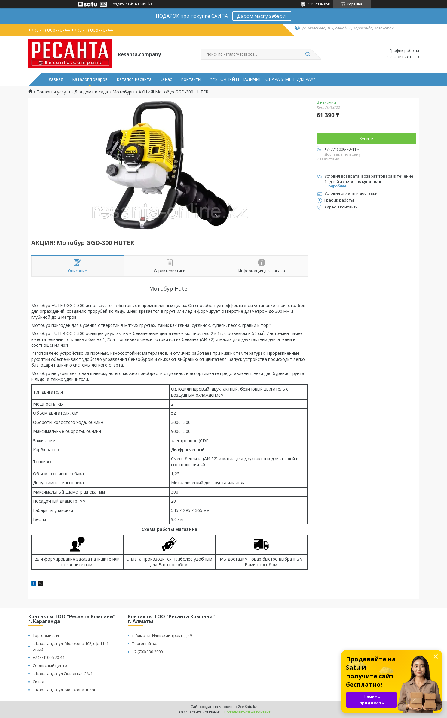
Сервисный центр (50, 665)
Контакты (191, 79)
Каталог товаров (90, 79)
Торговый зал (46, 635)
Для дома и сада (91, 92)
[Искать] (308, 54)
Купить (366, 138)
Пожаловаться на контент (247, 712)
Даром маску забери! (261, 16)
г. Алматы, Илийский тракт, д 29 (162, 635)
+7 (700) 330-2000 (147, 651)
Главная (54, 79)
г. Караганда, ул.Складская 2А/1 (63, 673)
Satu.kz (251, 706)
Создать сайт (121, 4)
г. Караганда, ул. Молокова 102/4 (64, 689)
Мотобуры (123, 92)
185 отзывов (319, 4)
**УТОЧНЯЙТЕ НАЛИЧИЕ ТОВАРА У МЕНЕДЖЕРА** (263, 79)
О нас (166, 79)
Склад (38, 681)
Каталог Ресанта (134, 79)
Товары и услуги (53, 92)
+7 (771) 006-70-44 (48, 657)
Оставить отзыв (403, 57)
